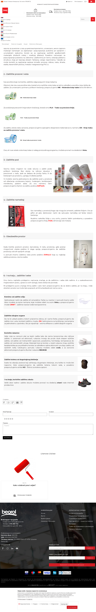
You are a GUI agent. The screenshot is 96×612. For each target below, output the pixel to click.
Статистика (44, 604)
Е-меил (51, 436)
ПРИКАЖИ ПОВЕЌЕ (24, 519)
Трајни (35, 604)
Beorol (4, 25)
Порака (5, 447)
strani (59, 407)
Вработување (45, 543)
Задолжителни (25, 604)
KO (24, 391)
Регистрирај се (78, 1)
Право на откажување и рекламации (81, 551)
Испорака (72, 548)
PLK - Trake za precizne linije (62, 132)
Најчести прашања (75, 553)
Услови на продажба (76, 537)
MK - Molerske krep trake (68, 112)
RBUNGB (43, 374)
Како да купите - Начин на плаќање (81, 545)
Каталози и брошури (48, 545)
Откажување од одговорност (79, 540)
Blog (9, 25)
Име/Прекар (7, 436)
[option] (48, 4)
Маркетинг (55, 604)
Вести (43, 540)
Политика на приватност (77, 543)
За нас (43, 537)
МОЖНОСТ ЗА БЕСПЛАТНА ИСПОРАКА (47, 4)
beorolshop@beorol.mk (15, 546)
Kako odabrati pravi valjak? (24, 510)
